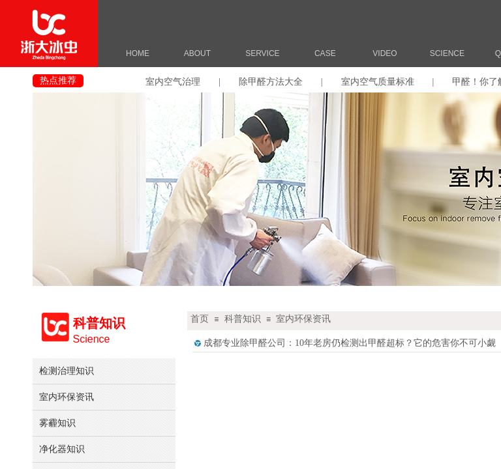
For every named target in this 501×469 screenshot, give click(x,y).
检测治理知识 (66, 370)
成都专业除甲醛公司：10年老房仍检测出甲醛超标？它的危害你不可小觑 (350, 343)
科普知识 (242, 319)
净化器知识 (62, 449)
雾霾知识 (57, 423)
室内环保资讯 (303, 319)
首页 (199, 319)
